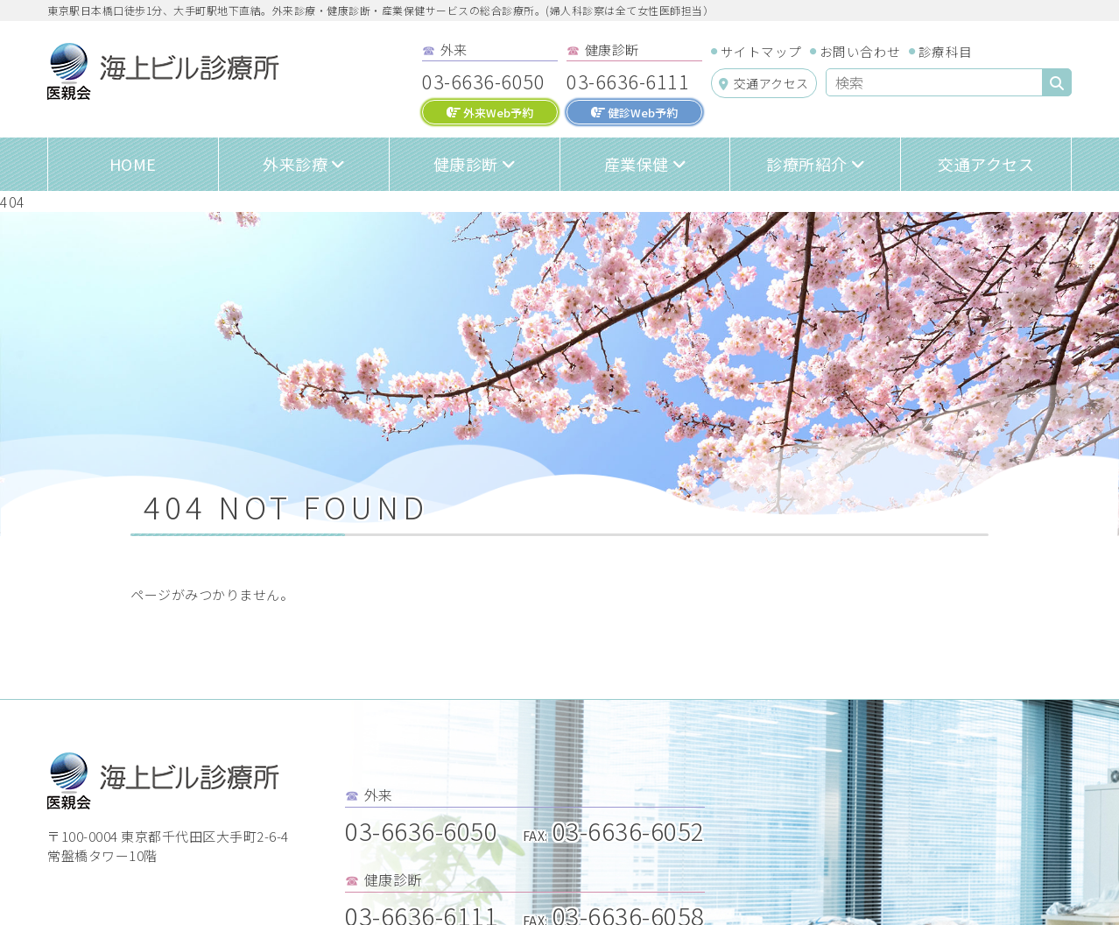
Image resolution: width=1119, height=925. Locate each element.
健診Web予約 (634, 112)
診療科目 (945, 51)
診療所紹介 (807, 163)
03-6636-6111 (628, 81)
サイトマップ (761, 51)
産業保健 (636, 163)
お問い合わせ (860, 51)
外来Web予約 (490, 112)
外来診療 (295, 163)
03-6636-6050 (483, 81)
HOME (133, 163)
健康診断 (465, 163)
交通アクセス (764, 83)
